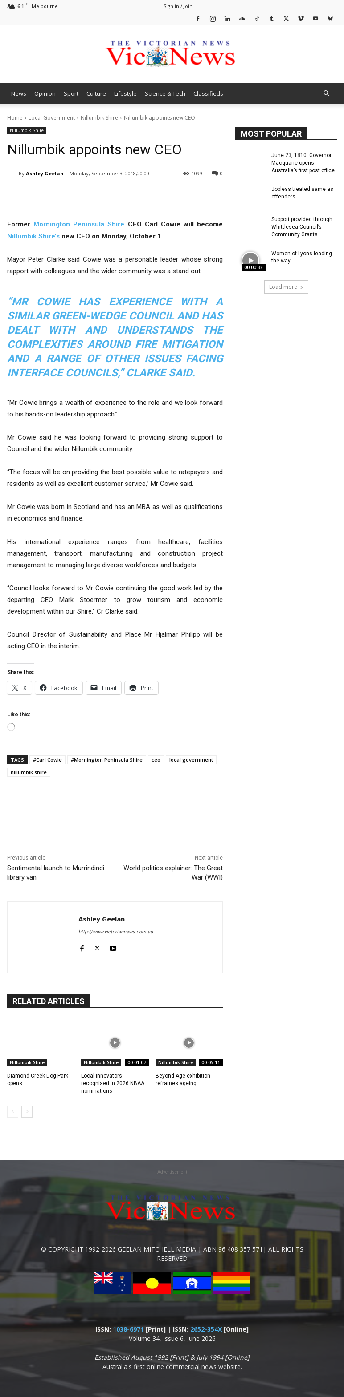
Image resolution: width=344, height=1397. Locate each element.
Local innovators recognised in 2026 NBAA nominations (112, 1083)
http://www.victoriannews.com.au (115, 932)
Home (15, 117)
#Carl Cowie (47, 759)
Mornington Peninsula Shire (78, 224)
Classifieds (208, 93)
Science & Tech (165, 93)
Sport (71, 93)
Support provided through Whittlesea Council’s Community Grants (301, 227)
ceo (156, 759)
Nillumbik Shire (99, 117)
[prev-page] (12, 1112)
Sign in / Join (178, 6)
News (18, 93)
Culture (96, 93)
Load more (286, 287)
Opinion (45, 93)
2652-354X (206, 1329)
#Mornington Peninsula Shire (107, 759)
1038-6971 (128, 1329)
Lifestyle (125, 93)
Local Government (52, 117)
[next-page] (27, 1112)
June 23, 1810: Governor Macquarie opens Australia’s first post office (303, 163)
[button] (326, 93)
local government (191, 759)
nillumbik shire (29, 772)
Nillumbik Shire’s (33, 236)
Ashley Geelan (45, 173)
